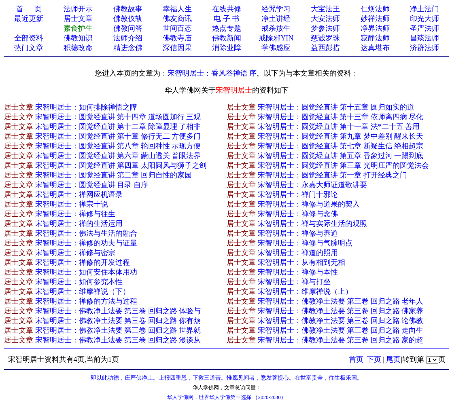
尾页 (393, 359)
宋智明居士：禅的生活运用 (79, 224)
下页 (374, 359)
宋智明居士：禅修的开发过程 (82, 262)
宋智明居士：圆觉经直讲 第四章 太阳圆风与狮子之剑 (120, 165)
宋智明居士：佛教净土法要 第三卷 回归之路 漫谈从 (118, 340)
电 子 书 (226, 19)
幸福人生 (177, 9)
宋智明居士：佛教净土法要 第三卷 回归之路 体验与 (118, 311)
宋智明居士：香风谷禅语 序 (212, 73)
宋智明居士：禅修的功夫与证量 (86, 243)
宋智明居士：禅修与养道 (298, 233)
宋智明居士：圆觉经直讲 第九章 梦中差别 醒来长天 (341, 136)
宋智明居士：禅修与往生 (75, 214)
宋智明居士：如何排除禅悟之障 (86, 107)
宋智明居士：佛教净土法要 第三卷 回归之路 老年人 (341, 301)
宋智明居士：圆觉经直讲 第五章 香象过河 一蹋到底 (341, 156)
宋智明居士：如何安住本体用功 (86, 272)
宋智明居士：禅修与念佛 (298, 214)
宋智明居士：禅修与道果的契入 (309, 204)
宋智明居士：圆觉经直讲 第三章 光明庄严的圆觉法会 (343, 165)
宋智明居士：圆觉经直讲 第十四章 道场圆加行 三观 (118, 117)
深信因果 (177, 48)
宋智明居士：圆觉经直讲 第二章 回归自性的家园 (113, 175)
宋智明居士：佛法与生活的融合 (86, 233)
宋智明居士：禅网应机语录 (79, 194)
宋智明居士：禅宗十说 (71, 204)
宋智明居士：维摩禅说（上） (305, 291)
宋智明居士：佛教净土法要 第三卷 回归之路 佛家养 (341, 311)
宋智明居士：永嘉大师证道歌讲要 (312, 185)
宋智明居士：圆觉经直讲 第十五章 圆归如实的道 (336, 107)
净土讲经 (276, 19)
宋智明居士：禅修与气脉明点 (305, 243)
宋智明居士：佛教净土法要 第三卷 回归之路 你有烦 (118, 321)
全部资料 (28, 38)
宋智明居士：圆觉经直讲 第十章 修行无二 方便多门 (118, 136)
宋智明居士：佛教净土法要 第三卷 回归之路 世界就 (118, 330)
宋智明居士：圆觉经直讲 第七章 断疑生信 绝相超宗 (341, 146)
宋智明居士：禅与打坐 (294, 282)
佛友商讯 (177, 19)
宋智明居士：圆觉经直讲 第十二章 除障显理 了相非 (118, 126)
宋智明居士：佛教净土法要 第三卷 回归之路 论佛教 (341, 321)
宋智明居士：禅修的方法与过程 (86, 301)
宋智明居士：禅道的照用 (298, 253)
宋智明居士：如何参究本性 (79, 282)
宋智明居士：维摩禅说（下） (82, 291)
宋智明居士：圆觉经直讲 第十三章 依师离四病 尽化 (341, 117)
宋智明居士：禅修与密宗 (75, 253)
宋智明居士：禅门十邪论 (298, 194)
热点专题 (226, 28)
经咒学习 (276, 9)
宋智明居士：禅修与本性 (298, 272)
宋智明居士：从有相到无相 (301, 262)
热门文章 (28, 48)
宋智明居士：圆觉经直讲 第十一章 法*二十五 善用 (339, 126)
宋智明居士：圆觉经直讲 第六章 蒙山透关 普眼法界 (118, 156)
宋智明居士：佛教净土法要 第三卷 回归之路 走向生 (341, 330)
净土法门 (424, 9)
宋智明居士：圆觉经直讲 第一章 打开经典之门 (332, 175)
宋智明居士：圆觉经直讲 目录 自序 (91, 185)
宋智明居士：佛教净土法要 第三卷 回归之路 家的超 (341, 340)
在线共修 (226, 9)
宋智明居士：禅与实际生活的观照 (312, 224)
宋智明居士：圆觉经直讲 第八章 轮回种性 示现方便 (118, 146)
